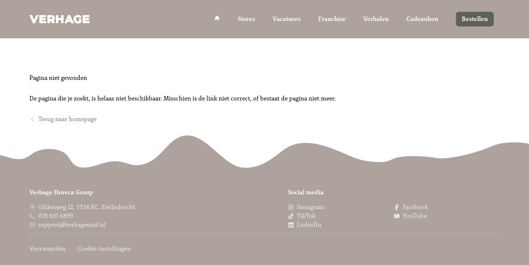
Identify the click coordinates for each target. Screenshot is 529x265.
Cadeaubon (422, 18)
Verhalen (376, 18)
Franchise (332, 18)
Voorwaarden (47, 248)
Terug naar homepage (63, 119)
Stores (246, 18)
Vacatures (287, 18)
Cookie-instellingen (104, 248)
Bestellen (475, 18)
